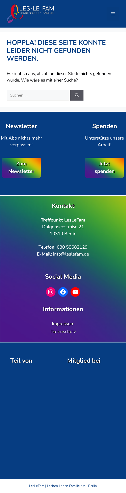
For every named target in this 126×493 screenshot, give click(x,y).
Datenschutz (63, 331)
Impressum (63, 324)
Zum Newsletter (21, 167)
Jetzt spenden (105, 167)
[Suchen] (76, 95)
